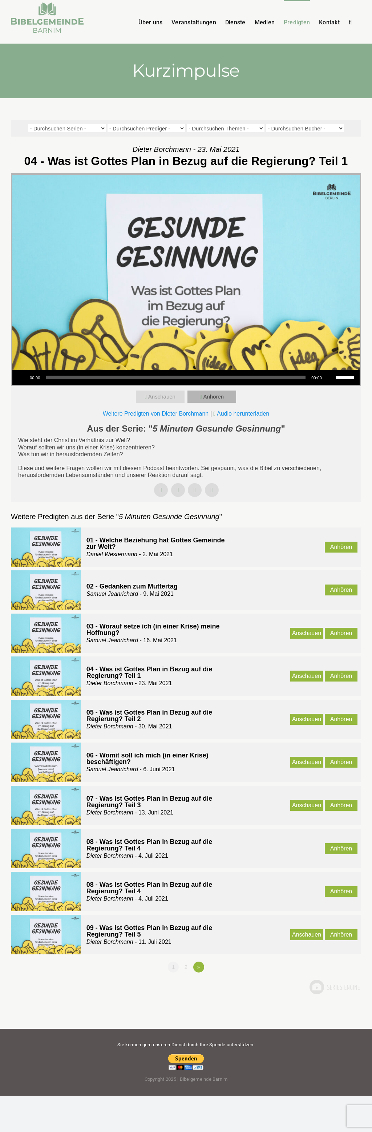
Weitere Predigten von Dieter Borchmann (156, 414)
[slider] (176, 377)
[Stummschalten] (329, 377)
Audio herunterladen (243, 414)
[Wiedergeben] (21, 377)
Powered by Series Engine (334, 987)
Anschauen (161, 396)
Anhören (213, 396)
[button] (350, 22)
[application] (186, 377)
